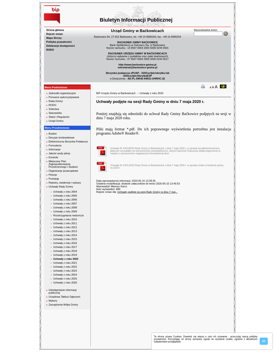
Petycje (53, 174)
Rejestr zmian (54, 34)
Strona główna (55, 30)
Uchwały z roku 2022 (65, 266)
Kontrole (53, 157)
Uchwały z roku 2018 (65, 251)
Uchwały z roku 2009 (65, 211)
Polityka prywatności (59, 41)
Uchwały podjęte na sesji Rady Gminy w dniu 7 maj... (147, 192)
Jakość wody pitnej (59, 153)
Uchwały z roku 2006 (65, 199)
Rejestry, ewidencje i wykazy (65, 182)
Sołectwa (54, 109)
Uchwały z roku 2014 (65, 235)
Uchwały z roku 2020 (65, 258)
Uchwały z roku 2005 (65, 195)
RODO (50, 49)
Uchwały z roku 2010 (65, 219)
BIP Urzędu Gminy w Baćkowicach (116, 93)
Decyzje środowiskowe (61, 137)
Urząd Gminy (56, 120)
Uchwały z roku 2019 (65, 254)
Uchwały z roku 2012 (65, 227)
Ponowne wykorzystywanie (64, 97)
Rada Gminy (56, 101)
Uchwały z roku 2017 (65, 247)
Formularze (55, 145)
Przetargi (54, 178)
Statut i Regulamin (59, 116)
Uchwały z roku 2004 (65, 191)
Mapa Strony (54, 37)
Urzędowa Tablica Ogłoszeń (64, 296)
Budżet (52, 133)
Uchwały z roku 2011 (65, 223)
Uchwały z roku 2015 (65, 239)
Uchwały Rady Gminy (61, 186)
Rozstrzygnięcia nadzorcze (68, 215)
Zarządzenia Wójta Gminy (63, 304)
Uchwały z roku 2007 (65, 203)
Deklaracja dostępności (60, 45)
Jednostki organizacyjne (62, 93)
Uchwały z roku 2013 (65, 231)
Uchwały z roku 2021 (65, 262)
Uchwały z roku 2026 (65, 282)
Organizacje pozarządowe (63, 170)
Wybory (53, 300)
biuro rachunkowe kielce (59, 344)
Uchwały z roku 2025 (65, 278)
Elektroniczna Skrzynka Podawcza (68, 141)
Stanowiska (55, 113)
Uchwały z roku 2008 (65, 207)
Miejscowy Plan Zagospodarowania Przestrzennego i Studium (63, 164)
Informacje (54, 149)
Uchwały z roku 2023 (65, 270)
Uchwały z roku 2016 (65, 243)
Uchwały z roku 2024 (65, 274)
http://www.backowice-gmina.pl (137, 64)
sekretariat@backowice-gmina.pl (137, 67)
